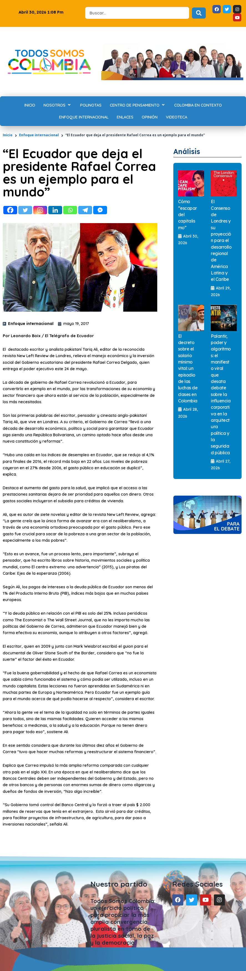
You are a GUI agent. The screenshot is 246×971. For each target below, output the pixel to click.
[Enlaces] (125, 117)
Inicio (7, 135)
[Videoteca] (176, 117)
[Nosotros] (57, 105)
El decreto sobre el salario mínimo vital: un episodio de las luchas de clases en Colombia (188, 368)
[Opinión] (150, 117)
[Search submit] (199, 13)
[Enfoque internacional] (84, 117)
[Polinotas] (91, 105)
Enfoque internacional (39, 135)
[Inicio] (29, 105)
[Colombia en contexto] (198, 105)
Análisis (186, 151)
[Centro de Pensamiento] (138, 105)
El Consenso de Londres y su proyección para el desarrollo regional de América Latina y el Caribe (221, 240)
